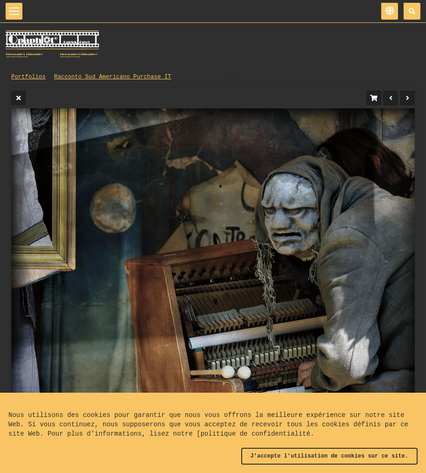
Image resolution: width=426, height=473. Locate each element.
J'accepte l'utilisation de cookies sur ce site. (329, 456)
